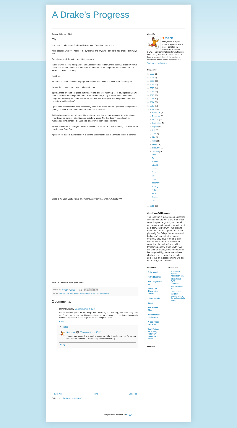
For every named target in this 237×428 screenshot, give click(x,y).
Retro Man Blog (154, 277)
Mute (154, 154)
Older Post (133, 394)
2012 (152, 109)
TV (153, 158)
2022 (152, 74)
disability (62, 293)
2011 (152, 206)
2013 (152, 106)
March (155, 144)
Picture (154, 190)
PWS (93, 293)
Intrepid (155, 165)
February (156, 148)
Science (155, 162)
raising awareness (102, 293)
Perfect (154, 193)
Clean (154, 169)
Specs (150, 303)
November (156, 116)
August (155, 127)
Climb (154, 179)
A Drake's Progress (90, 15)
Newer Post (57, 394)
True (153, 176)
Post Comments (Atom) (72, 398)
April (154, 141)
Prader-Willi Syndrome (82, 293)
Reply (61, 321)
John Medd (152, 272)
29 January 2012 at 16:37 (90, 332)
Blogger (129, 414)
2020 (152, 81)
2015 (152, 99)
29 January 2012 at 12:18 (85, 309)
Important (155, 183)
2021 (152, 78)
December (156, 112)
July (154, 130)
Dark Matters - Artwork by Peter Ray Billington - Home (154, 334)
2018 (152, 88)
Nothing (155, 186)
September (157, 123)
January (155, 151)
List (153, 201)
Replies (65, 327)
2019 (152, 84)
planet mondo (154, 298)
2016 (152, 95)
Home (95, 394)
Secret (154, 172)
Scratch (155, 197)
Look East (69, 293)
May (154, 137)
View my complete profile (157, 63)
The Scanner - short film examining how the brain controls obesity (178, 296)
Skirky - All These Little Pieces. (153, 291)
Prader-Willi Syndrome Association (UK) (177, 273)
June (154, 134)
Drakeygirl (71, 332)
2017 (152, 92)
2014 (152, 102)
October (155, 119)
